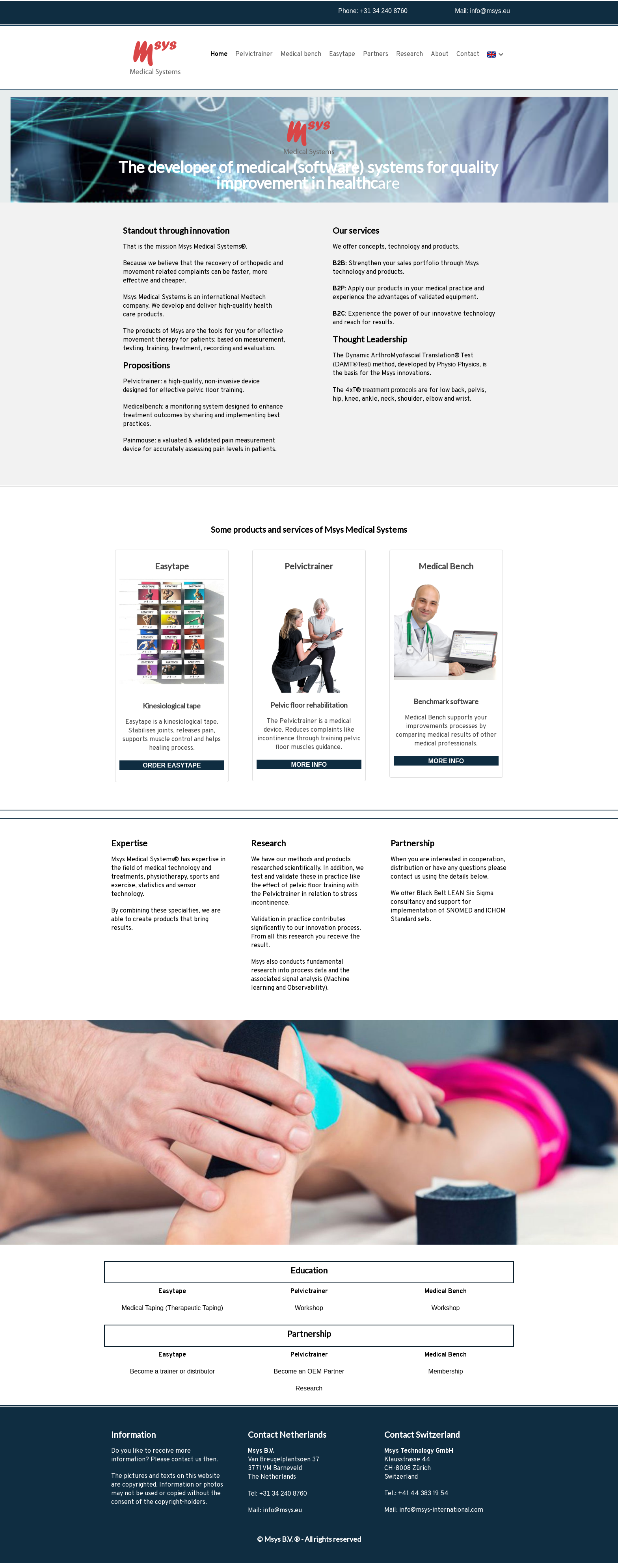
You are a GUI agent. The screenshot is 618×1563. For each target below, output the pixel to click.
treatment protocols (390, 390)
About (440, 54)
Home (218, 54)
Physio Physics (458, 364)
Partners (375, 54)
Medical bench (301, 54)
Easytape (342, 54)
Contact (467, 54)
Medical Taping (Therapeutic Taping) (172, 1308)
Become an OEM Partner (309, 1371)
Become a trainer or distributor (172, 1371)
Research (409, 54)
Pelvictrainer (254, 54)
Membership (445, 1371)
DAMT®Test (352, 364)
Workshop (309, 1308)
